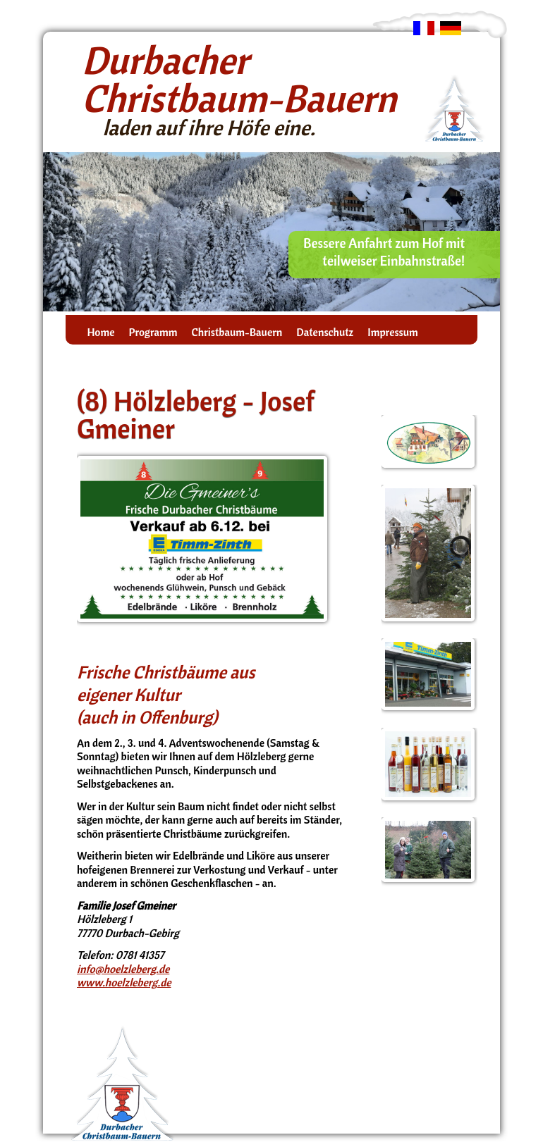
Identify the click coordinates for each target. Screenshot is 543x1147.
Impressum (392, 332)
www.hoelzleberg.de (124, 982)
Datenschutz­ (324, 332)
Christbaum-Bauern (236, 332)
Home (100, 332)
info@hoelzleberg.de (123, 969)
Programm (152, 332)
